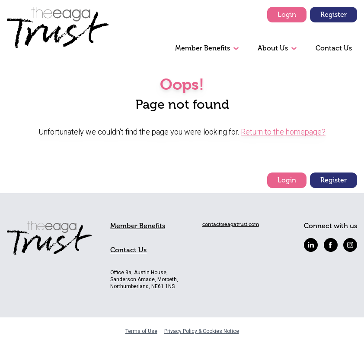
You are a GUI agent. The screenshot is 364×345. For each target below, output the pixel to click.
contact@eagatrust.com (230, 224)
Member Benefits (202, 48)
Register (333, 14)
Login (287, 14)
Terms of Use (141, 331)
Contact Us (334, 48)
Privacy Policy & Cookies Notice (201, 331)
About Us (273, 48)
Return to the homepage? (283, 131)
